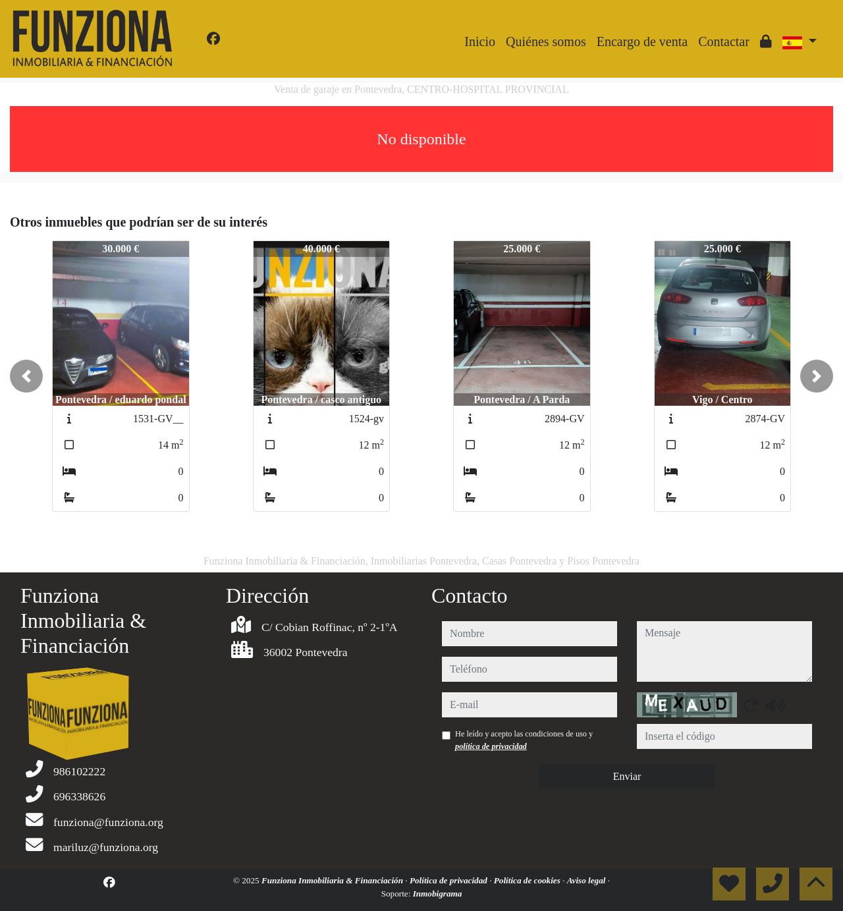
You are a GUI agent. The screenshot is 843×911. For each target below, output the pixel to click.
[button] (26, 376)
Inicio (479, 41)
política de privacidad (491, 746)
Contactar (723, 41)
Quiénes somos (546, 41)
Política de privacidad (449, 880)
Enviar (627, 776)
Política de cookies (528, 880)
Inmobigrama (437, 893)
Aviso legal (587, 880)
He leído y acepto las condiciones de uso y (524, 739)
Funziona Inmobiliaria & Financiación (333, 880)
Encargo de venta (642, 41)
